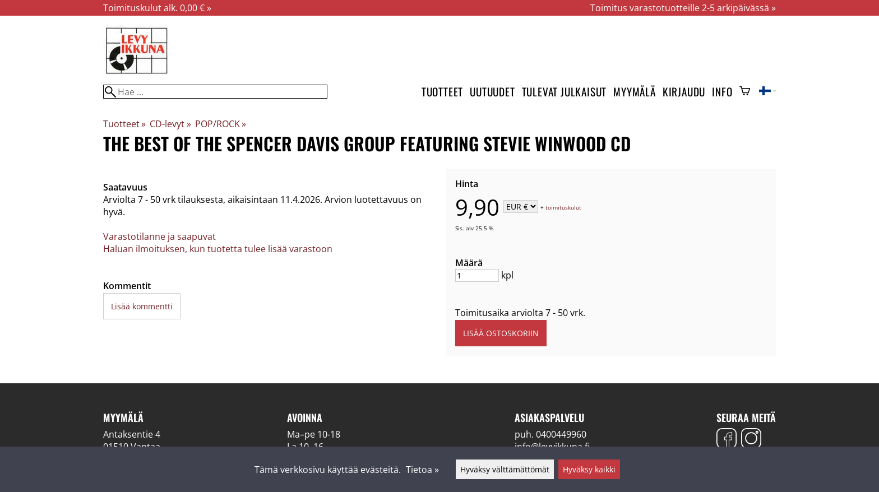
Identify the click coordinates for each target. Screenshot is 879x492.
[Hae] (215, 92)
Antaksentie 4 (131, 434)
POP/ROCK (220, 124)
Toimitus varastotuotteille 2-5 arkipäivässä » (683, 8)
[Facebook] (726, 439)
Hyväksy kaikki (589, 469)
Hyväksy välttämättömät (504, 469)
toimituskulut (563, 207)
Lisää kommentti (142, 306)
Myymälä (634, 91)
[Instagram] (751, 439)
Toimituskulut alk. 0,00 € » (157, 8)
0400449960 (561, 434)
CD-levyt (170, 124)
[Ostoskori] (744, 92)
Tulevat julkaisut (564, 91)
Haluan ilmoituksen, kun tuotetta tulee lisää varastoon (217, 249)
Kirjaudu (684, 91)
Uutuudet (492, 91)
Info (722, 91)
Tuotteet (442, 91)
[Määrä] (477, 275)
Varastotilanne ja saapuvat (159, 236)
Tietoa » (422, 469)
